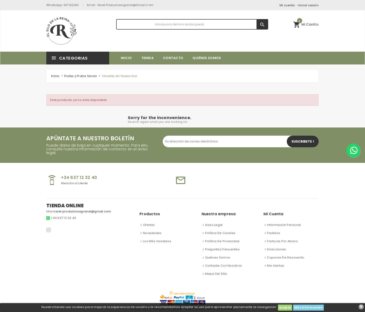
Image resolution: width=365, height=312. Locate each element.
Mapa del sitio (216, 274)
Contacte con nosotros (223, 265)
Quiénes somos (217, 257)
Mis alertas (275, 265)
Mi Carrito (306, 23)
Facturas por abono (282, 241)
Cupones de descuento (285, 257)
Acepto (285, 307)
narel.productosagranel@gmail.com (126, 5)
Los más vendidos (157, 241)
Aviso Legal (214, 225)
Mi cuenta (287, 5)
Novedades (152, 233)
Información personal (284, 225)
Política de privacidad (222, 241)
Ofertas (149, 225)
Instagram (48, 229)
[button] (306, 24)
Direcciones (276, 249)
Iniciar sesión (308, 5)
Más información (308, 307)
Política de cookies (220, 233)
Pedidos (273, 233)
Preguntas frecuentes (222, 249)
